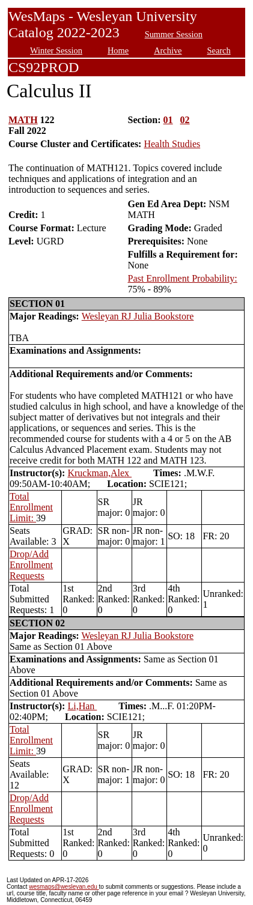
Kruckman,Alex (99, 473)
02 (185, 120)
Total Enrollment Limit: (31, 507)
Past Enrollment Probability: (182, 278)
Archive (167, 50)
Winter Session (56, 50)
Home (118, 50)
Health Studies (172, 144)
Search (219, 50)
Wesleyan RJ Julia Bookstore (138, 316)
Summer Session (174, 34)
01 (168, 120)
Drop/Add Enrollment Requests (31, 565)
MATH (23, 120)
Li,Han (82, 706)
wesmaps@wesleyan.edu (64, 886)
